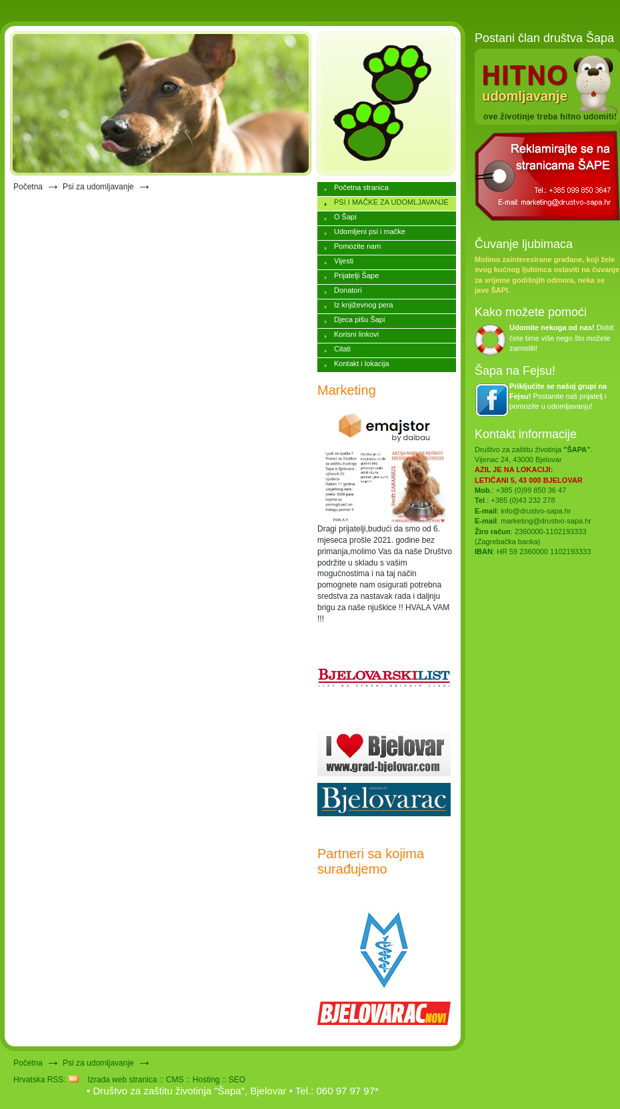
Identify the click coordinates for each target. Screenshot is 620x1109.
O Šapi (345, 217)
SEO (237, 1079)
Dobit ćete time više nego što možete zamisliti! (561, 337)
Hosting (206, 1079)
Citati (342, 349)
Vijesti (343, 261)
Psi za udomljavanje (98, 186)
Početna (28, 186)
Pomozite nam (357, 246)
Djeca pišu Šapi (359, 319)
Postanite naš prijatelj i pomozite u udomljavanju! (558, 396)
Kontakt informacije (526, 434)
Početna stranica (361, 187)
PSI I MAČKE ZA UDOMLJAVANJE (391, 202)
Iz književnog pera (363, 305)
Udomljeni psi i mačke (369, 231)
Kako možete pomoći (531, 312)
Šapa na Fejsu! (515, 370)
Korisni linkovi (356, 334)
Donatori (348, 290)
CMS (175, 1079)
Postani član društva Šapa (544, 38)
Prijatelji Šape (356, 275)
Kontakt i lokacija (361, 363)
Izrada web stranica (122, 1079)
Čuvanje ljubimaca (524, 244)
